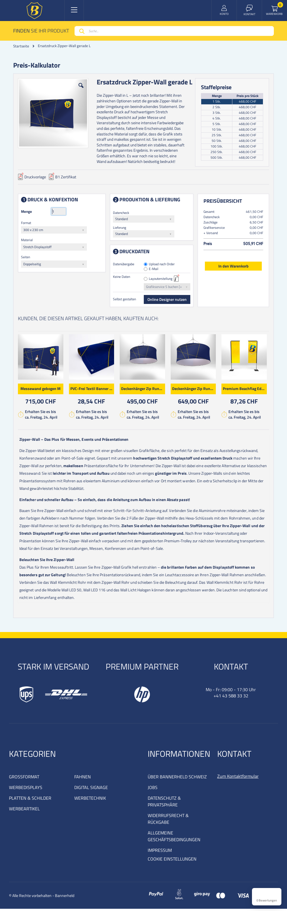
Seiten (26, 258)
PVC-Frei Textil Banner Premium (93, 390)
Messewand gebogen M (42, 390)
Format (27, 224)
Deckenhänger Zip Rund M (144, 390)
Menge (27, 212)
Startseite (21, 46)
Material (28, 241)
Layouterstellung (161, 280)
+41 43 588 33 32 (231, 698)
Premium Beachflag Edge (245, 390)
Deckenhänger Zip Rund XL (195, 390)
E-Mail (154, 270)
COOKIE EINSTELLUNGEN (172, 861)
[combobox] (174, 31)
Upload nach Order (162, 265)
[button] (82, 91)
